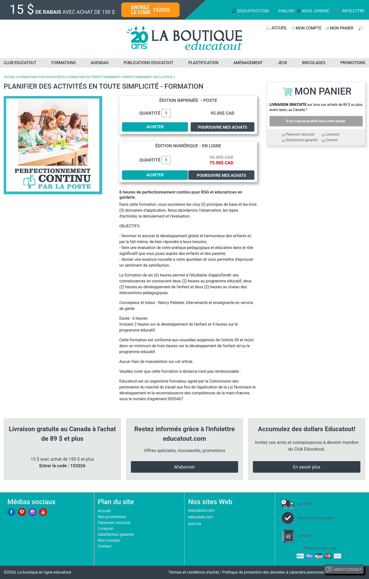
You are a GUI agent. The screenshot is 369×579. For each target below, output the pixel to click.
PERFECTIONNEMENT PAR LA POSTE (147, 77)
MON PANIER (341, 28)
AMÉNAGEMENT (248, 62)
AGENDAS (99, 62)
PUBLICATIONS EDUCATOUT (148, 62)
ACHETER (155, 126)
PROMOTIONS (352, 62)
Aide (343, 569)
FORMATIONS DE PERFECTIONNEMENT (94, 77)
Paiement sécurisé (300, 134)
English (286, 11)
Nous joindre (315, 11)
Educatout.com (253, 11)
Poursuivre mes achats (222, 127)
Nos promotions (112, 516)
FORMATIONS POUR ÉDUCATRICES (41, 77)
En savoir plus (306, 466)
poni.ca (194, 523)
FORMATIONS (63, 62)
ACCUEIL (279, 28)
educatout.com (201, 510)
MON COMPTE (308, 28)
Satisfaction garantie (302, 140)
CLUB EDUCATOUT (20, 62)
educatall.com (200, 517)
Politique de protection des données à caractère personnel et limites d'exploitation (293, 572)
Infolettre (353, 11)
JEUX (282, 62)
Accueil (104, 511)
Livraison (332, 134)
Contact (332, 140)
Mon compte (109, 540)
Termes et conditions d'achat (194, 572)
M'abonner (184, 466)
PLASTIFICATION (203, 62)
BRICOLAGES (313, 62)
